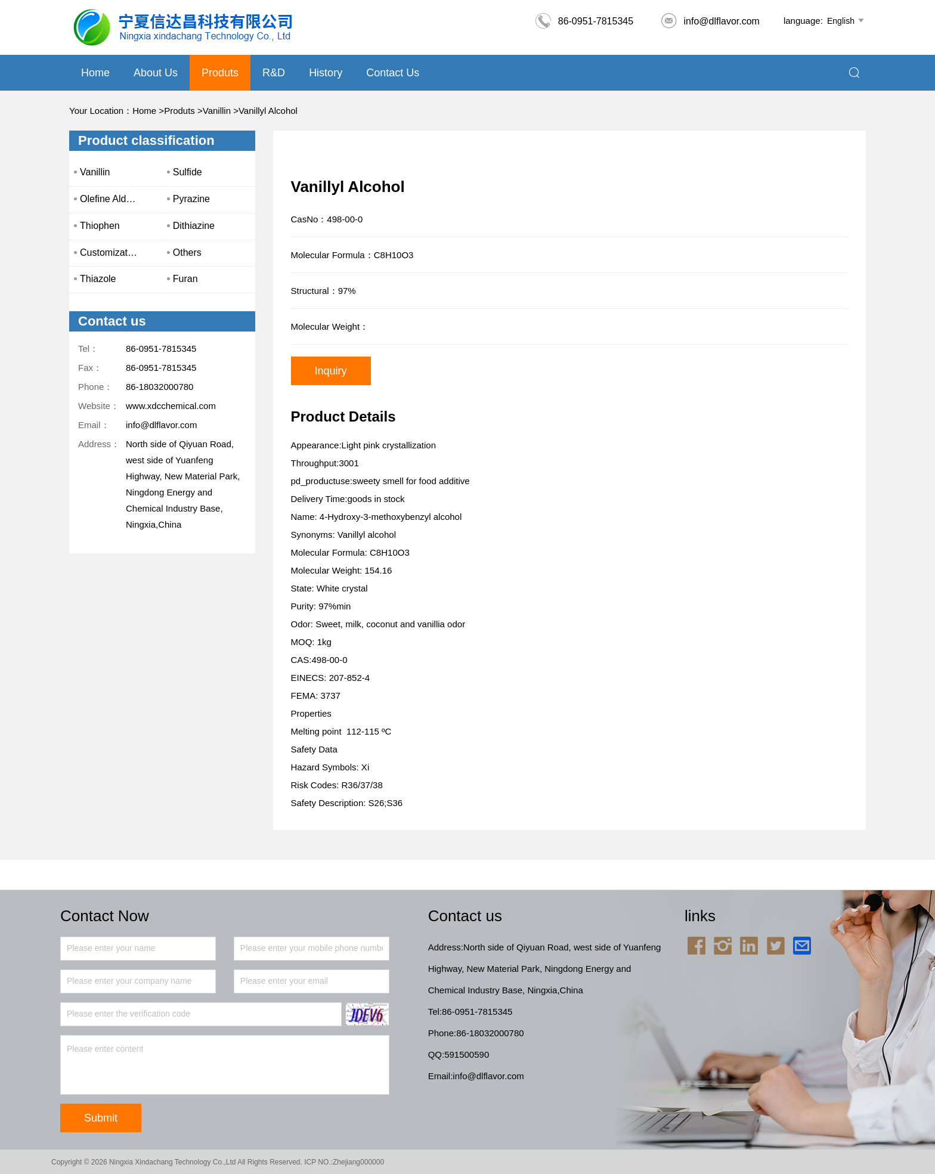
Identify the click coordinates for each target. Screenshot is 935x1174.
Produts (220, 73)
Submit (100, 1118)
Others (187, 252)
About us (156, 73)
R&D (273, 73)
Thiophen (100, 226)
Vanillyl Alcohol (268, 111)
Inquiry (331, 371)
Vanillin (218, 111)
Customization (110, 252)
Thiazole (98, 279)
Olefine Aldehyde (116, 199)
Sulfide (187, 172)
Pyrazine (191, 199)
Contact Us (392, 73)
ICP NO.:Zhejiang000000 (344, 1162)
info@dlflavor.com (710, 21)
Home (95, 73)
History (325, 73)
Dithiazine (194, 226)
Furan (185, 279)
